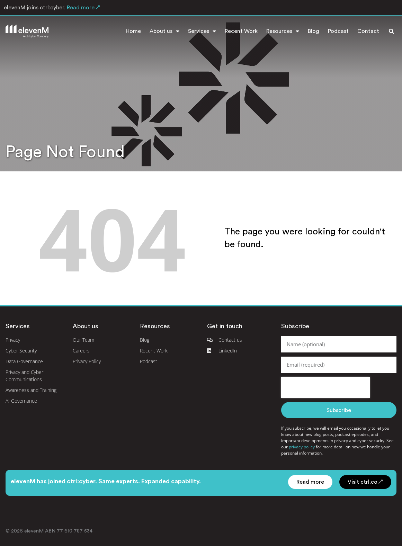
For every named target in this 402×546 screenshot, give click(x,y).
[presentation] (325, 387)
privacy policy (302, 447)
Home (133, 31)
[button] (391, 31)
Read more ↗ (82, 7)
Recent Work (241, 31)
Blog (313, 31)
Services (202, 31)
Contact (368, 31)
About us (164, 31)
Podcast (338, 31)
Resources (282, 31)
